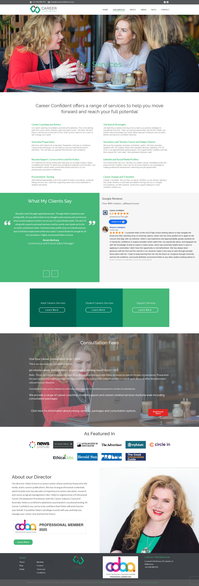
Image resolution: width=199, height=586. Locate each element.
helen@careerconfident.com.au (62, 2)
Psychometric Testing (43, 176)
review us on (118, 222)
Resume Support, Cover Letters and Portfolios (55, 159)
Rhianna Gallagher (117, 227)
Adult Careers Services (53, 303)
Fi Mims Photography (151, 582)
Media (143, 10)
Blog (153, 10)
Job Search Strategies (114, 124)
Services (40, 562)
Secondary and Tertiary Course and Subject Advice (129, 141)
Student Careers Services (99, 303)
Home (105, 10)
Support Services (146, 303)
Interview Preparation (43, 141)
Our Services (119, 10)
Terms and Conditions (41, 571)
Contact (165, 10)
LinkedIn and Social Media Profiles (120, 159)
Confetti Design (99, 582)
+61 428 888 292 (39, 2)
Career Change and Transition (118, 176)
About (133, 10)
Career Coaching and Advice (46, 124)
